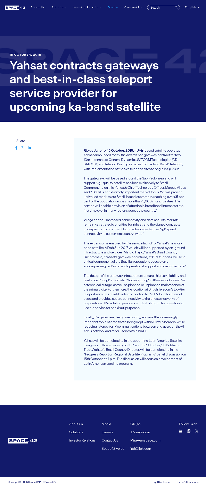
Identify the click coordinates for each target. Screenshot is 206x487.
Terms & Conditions (187, 482)
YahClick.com (140, 448)
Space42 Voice (113, 448)
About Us (38, 7)
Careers (107, 432)
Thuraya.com (140, 432)
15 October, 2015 (25, 55)
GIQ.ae (135, 424)
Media (114, 7)
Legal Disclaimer (161, 482)
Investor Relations (87, 7)
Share (20, 141)
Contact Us (133, 7)
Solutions (59, 7)
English (191, 7)
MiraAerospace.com (145, 440)
